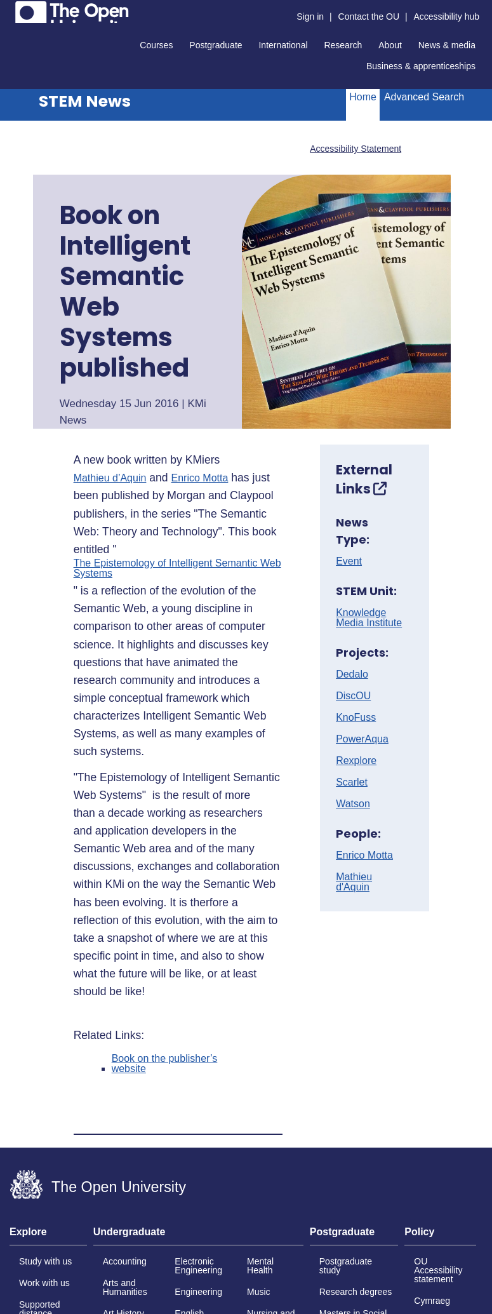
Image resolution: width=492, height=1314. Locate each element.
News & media (446, 45)
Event (349, 561)
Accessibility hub (447, 16)
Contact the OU (369, 16)
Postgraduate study (345, 1265)
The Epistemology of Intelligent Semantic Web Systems (177, 568)
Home (362, 96)
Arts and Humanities (125, 1287)
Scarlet (352, 782)
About (390, 45)
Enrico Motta (200, 478)
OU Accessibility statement (438, 1270)
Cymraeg (432, 1301)
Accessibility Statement (355, 149)
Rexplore (356, 761)
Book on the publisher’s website (165, 1064)
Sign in (310, 16)
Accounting (125, 1261)
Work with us (44, 1283)
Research (343, 45)
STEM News (85, 101)
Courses (156, 45)
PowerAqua (362, 739)
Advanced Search (424, 96)
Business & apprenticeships (420, 66)
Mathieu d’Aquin (110, 478)
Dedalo (352, 674)
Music (258, 1292)
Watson (353, 804)
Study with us (45, 1261)
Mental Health (260, 1265)
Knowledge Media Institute (369, 618)
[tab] (48, 1235)
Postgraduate (215, 45)
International (282, 45)
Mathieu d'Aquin (354, 882)
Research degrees (355, 1292)
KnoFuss (356, 718)
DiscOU (353, 696)
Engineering (198, 1292)
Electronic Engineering (198, 1265)
